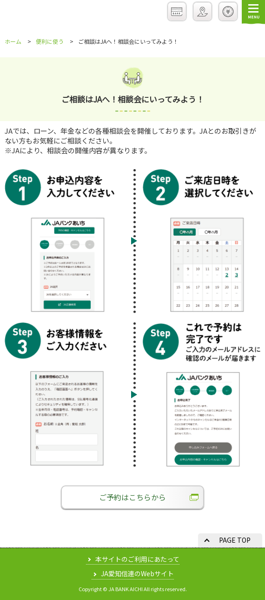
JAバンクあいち (35, 13)
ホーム (13, 41)
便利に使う (50, 41)
